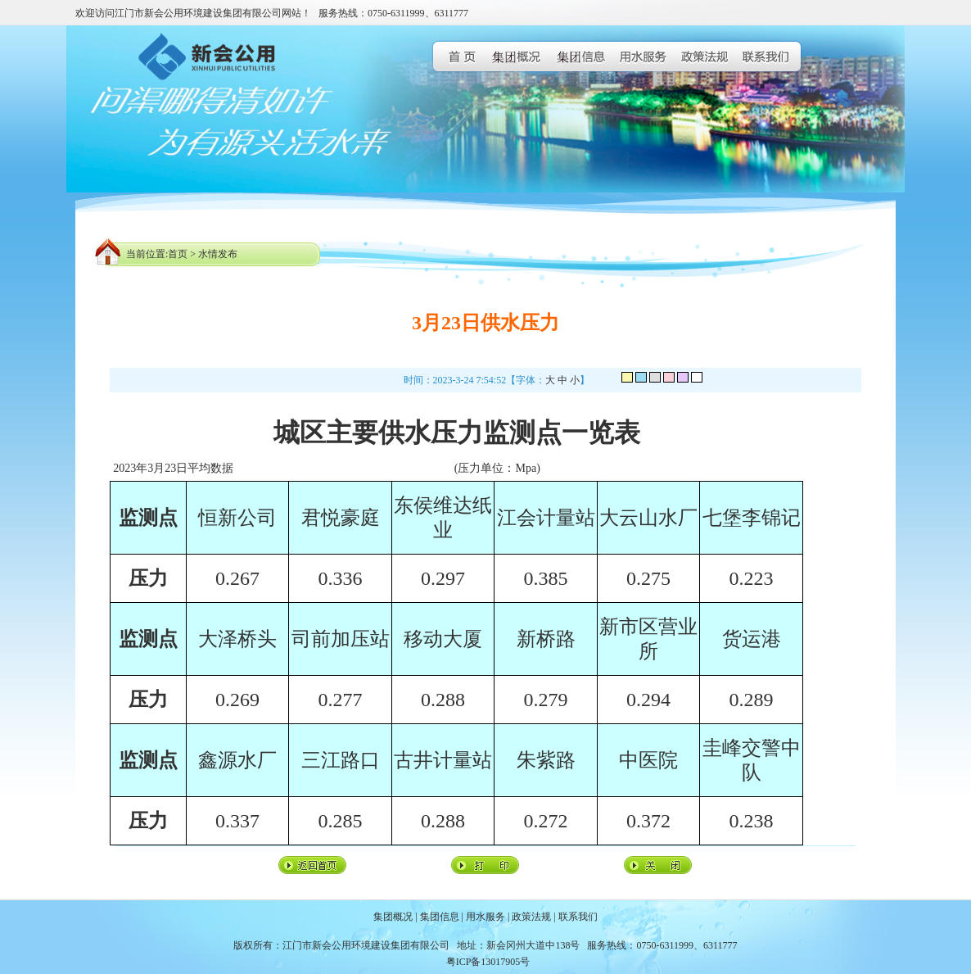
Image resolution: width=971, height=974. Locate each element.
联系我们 (578, 916)
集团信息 (439, 916)
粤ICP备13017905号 (488, 961)
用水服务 (485, 916)
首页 (177, 254)
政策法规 (531, 916)
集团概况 (393, 916)
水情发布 (217, 254)
